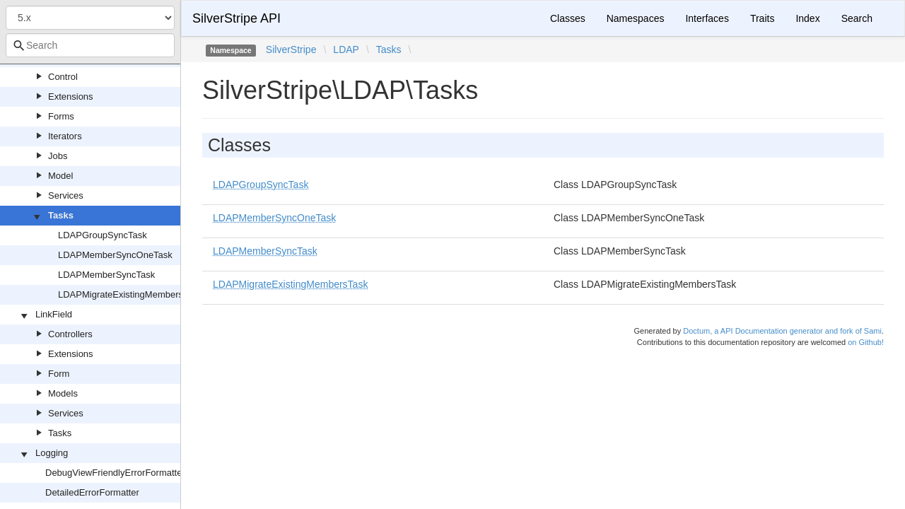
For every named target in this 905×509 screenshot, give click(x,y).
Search (856, 18)
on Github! (866, 342)
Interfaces (706, 18)
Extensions (70, 96)
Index (807, 18)
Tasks (61, 215)
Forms (61, 116)
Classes (567, 18)
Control (63, 76)
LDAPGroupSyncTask (102, 235)
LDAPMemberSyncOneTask (115, 255)
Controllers (70, 334)
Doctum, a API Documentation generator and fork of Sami (782, 331)
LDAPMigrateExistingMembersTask (130, 294)
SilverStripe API (236, 18)
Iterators (65, 136)
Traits (762, 18)
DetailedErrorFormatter (92, 492)
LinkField (53, 314)
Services (65, 195)
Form (58, 373)
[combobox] (90, 45)
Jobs (57, 156)
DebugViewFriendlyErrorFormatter (115, 472)
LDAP (346, 49)
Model (60, 175)
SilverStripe (291, 49)
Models (63, 393)
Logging (51, 452)
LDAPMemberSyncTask (106, 274)
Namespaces (636, 18)
